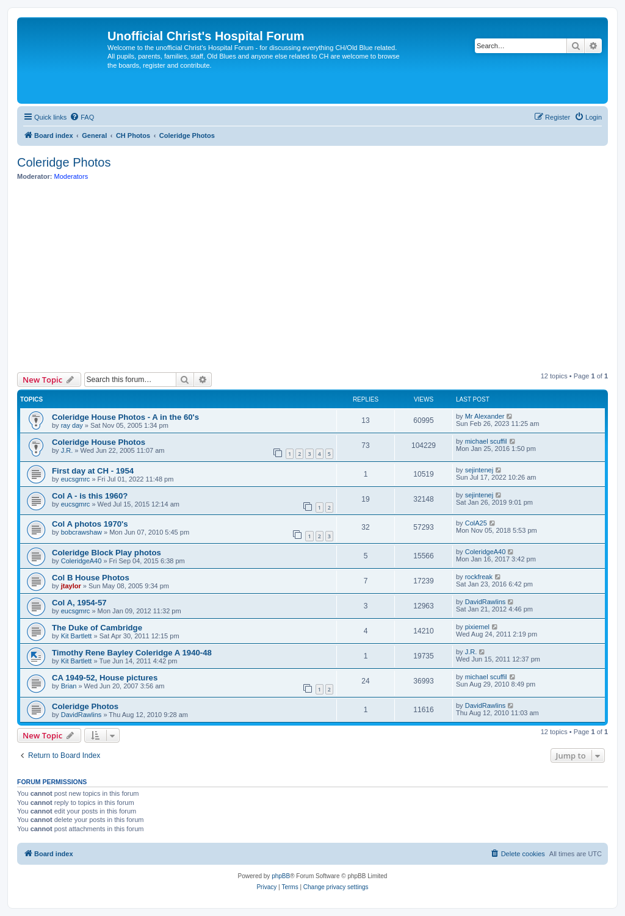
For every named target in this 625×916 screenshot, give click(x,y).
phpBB (281, 876)
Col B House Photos (90, 577)
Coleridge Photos (63, 162)
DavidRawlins (485, 601)
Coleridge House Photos (98, 442)
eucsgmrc (75, 479)
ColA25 (476, 523)
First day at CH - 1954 (93, 470)
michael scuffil (486, 441)
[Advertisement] (312, 276)
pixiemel (477, 626)
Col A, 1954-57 (79, 602)
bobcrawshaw (81, 532)
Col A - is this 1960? (90, 495)
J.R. (67, 450)
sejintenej (479, 470)
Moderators (71, 176)
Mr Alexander (485, 416)
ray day (72, 425)
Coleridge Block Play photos (106, 552)
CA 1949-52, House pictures (104, 677)
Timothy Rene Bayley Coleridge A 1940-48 (132, 652)
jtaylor (71, 586)
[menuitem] (82, 117)
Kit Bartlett (76, 636)
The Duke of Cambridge (97, 627)
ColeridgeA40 (81, 560)
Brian (69, 686)
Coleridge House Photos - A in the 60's (125, 417)
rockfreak (479, 576)
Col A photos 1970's (90, 523)
